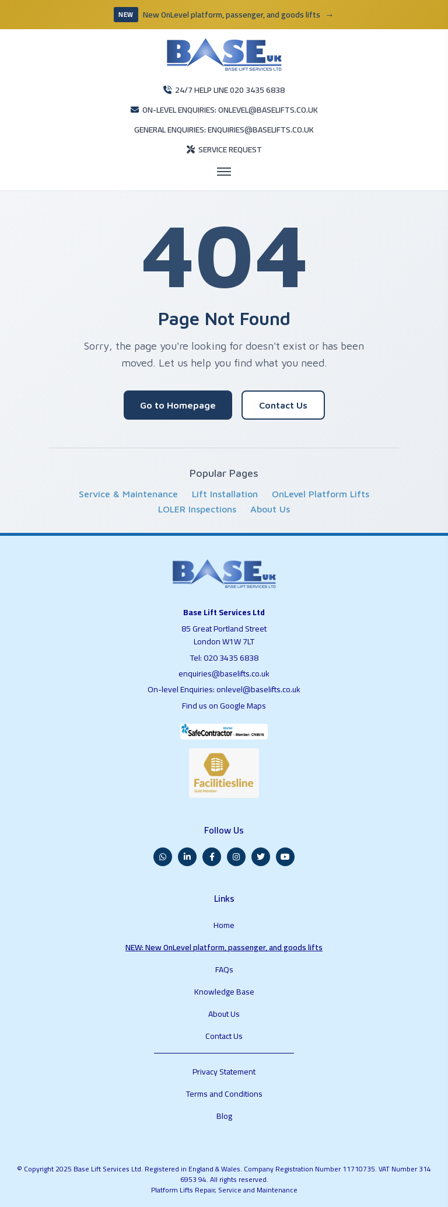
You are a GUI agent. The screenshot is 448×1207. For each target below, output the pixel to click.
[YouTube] (285, 856)
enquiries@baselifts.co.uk (224, 673)
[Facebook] (211, 856)
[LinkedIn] (187, 856)
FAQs (224, 969)
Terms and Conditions (224, 1093)
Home (224, 925)
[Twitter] (260, 856)
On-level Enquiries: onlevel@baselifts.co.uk (224, 689)
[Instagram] (236, 856)
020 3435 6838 (231, 657)
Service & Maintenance (128, 494)
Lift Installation (225, 494)
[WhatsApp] (162, 856)
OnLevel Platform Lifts (320, 494)
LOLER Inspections (197, 509)
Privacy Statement (224, 1071)
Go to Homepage (178, 405)
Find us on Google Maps (224, 705)
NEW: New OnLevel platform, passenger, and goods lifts (224, 947)
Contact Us (283, 405)
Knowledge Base (224, 991)
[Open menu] (224, 172)
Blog (224, 1116)
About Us (270, 509)
